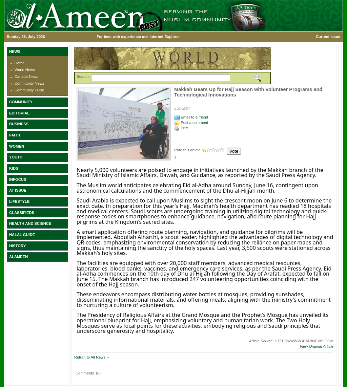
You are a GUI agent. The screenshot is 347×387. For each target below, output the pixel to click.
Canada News (26, 76)
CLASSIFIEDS (21, 213)
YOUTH (15, 157)
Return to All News (89, 357)
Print (181, 128)
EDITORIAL (19, 113)
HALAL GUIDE (22, 235)
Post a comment (191, 123)
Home (20, 63)
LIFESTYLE (19, 201)
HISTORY (17, 246)
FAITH (14, 135)
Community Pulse (29, 90)
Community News (29, 83)
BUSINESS (18, 124)
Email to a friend (191, 117)
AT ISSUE (17, 190)
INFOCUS (17, 179)
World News (25, 70)
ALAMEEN (18, 257)
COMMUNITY (21, 102)
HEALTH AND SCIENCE (30, 223)
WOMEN (16, 146)
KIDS (13, 168)
